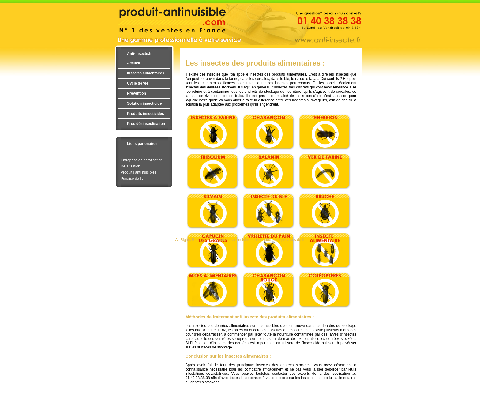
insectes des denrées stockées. (211, 87)
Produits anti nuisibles (138, 172)
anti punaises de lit (289, 240)
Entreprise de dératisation (142, 160)
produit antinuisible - (237, 240)
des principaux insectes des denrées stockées (270, 365)
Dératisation (130, 166)
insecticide (262, 240)
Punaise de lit (132, 178)
